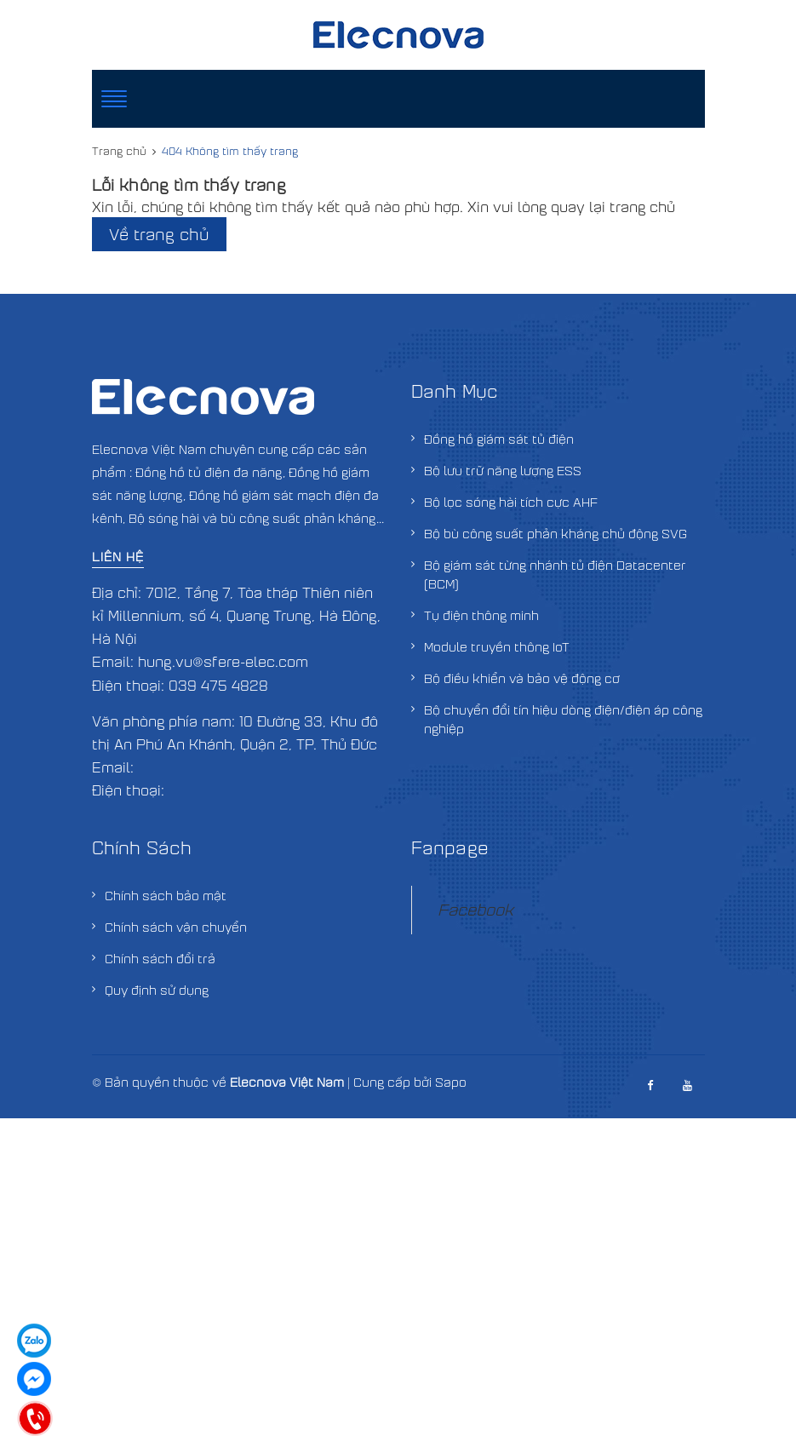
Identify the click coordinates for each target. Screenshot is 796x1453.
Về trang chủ (159, 234)
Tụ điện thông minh (481, 615)
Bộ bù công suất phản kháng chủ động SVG (555, 533)
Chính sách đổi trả (160, 958)
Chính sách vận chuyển (176, 926)
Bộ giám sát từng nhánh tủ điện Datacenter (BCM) (555, 574)
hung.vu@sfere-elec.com (223, 661)
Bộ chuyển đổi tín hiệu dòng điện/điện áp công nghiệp (563, 719)
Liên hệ (118, 556)
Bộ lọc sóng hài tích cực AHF (511, 501)
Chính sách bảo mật (165, 895)
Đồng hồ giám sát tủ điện (499, 438)
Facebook (475, 909)
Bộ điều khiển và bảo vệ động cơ (522, 678)
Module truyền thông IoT (497, 646)
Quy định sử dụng (157, 989)
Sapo (451, 1081)
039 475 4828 (218, 685)
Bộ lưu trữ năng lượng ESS (502, 470)
